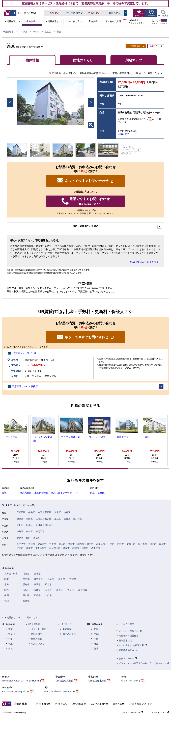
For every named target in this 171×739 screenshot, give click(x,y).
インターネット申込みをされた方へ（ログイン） (144, 663)
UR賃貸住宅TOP (10, 31)
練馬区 (39, 531)
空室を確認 (135, 46)
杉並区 (29, 531)
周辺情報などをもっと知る (144, 261)
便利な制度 (36, 634)
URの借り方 (66, 624)
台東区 (20, 519)
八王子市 (21, 544)
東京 (92, 492)
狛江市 (20, 548)
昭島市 (71, 544)
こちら (144, 119)
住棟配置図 (123, 134)
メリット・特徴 (38, 629)
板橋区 (36, 538)
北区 (28, 538)
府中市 (62, 544)
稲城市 (75, 548)
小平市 (111, 544)
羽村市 (85, 548)
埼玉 (10, 643)
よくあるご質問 (126, 624)
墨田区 (29, 519)
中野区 (20, 531)
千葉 (10, 639)
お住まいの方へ (128, 658)
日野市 (120, 544)
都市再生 (118, 703)
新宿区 (48, 512)
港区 (40, 512)
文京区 (57, 512)
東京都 (36, 31)
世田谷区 (49, 525)
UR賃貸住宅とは (36, 624)
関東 (25, 31)
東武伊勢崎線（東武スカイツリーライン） (56, 492)
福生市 (162, 544)
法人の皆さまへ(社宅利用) (133, 645)
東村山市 (131, 544)
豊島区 (20, 538)
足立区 (48, 31)
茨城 (10, 648)
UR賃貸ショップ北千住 (24, 353)
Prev (10, 102)
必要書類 (67, 629)
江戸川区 (77, 519)
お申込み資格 (69, 634)
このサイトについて (159, 712)
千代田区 (21, 512)
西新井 (5, 492)
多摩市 (66, 548)
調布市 (80, 544)
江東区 (39, 519)
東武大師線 (26, 492)
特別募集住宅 (125, 640)
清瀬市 (29, 548)
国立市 (153, 544)
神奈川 (11, 634)
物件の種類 (36, 639)
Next (91, 102)
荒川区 (48, 519)
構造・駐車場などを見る (85, 226)
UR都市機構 (43, 703)
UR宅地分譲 (79, 703)
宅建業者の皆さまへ (128, 650)
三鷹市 (52, 544)
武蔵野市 (42, 544)
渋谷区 (67, 512)
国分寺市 (142, 544)
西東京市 (95, 548)
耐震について (37, 643)
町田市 (90, 544)
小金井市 (100, 544)
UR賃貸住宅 (61, 703)
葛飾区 (67, 519)
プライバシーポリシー (132, 712)
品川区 (20, 525)
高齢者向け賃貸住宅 (128, 635)
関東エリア (32, 617)
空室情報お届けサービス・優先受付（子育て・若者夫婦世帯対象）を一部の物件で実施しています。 (85, 3)
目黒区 (29, 525)
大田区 (39, 525)
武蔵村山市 (54, 548)
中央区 (31, 512)
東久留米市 (41, 548)
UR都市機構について (140, 703)
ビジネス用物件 (99, 703)
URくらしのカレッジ (130, 630)
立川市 (31, 544)
